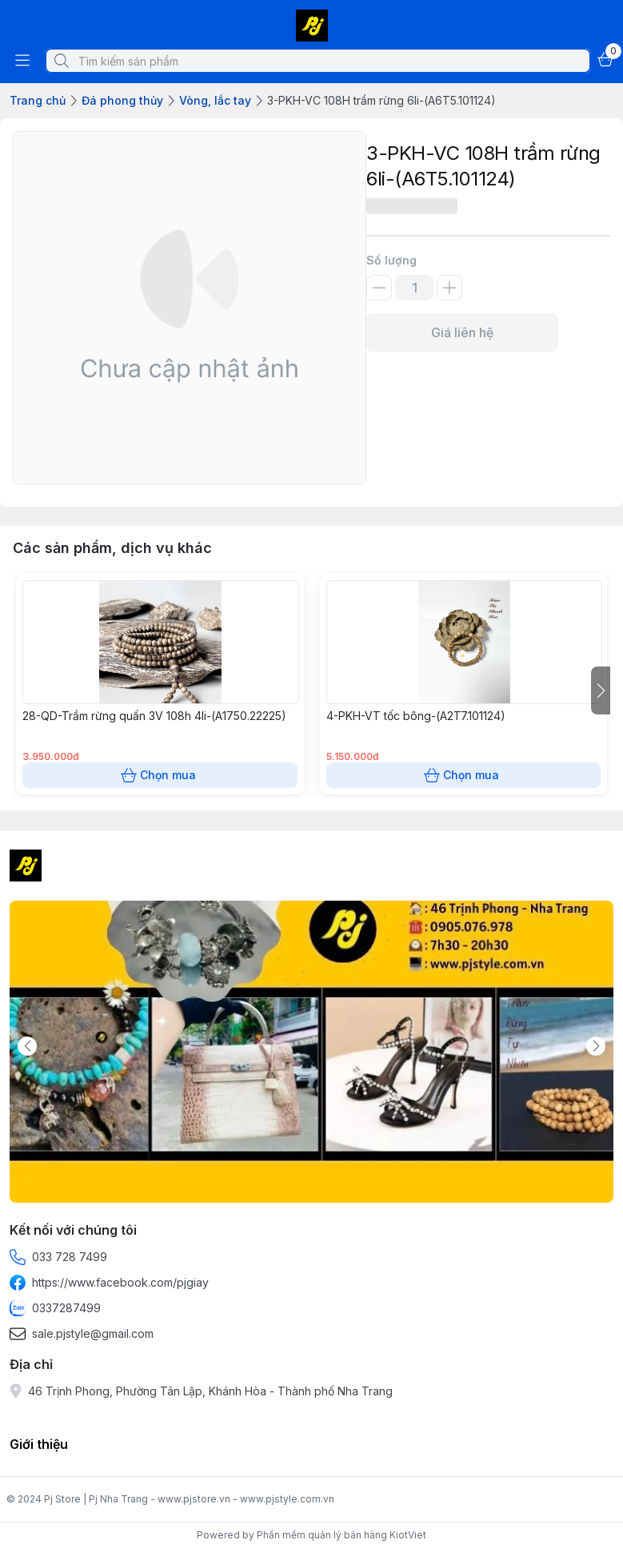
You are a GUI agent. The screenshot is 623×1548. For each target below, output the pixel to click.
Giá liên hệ (462, 332)
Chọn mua (160, 775)
